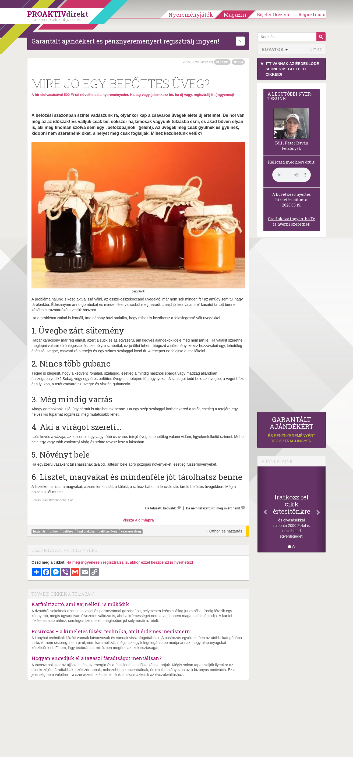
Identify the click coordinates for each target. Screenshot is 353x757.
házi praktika (86, 531)
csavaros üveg (131, 531)
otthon (54, 531)
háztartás (39, 531)
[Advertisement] (291, 325)
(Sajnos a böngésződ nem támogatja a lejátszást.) (291, 175)
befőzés (68, 531)
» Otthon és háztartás (224, 531)
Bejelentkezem (273, 14)
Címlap (316, 49)
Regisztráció (311, 14)
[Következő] (320, 509)
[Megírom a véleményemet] (243, 508)
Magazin (235, 14)
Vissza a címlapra (138, 520)
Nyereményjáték (190, 14)
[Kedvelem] (179, 508)
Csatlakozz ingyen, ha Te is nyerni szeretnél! (291, 221)
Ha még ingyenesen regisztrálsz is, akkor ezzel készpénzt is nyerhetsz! (129, 562)
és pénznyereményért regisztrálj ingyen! (292, 429)
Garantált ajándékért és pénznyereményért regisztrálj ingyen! (125, 41)
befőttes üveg (108, 531)
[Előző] (262, 509)
